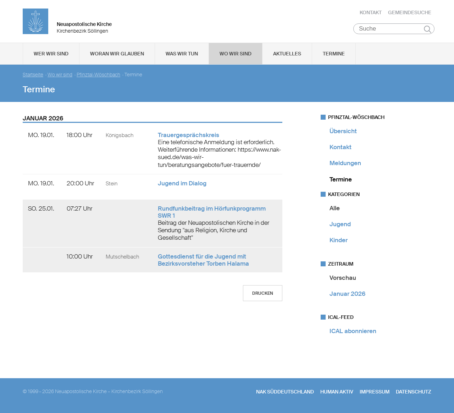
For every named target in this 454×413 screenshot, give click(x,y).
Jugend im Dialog (182, 183)
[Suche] (393, 28)
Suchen (427, 29)
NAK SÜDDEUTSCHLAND (285, 392)
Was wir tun (182, 53)
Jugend (340, 224)
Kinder (339, 240)
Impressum (374, 392)
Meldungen (345, 163)
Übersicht (343, 131)
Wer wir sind (51, 53)
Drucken (262, 293)
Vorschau (343, 278)
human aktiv (336, 392)
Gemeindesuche (409, 12)
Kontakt (371, 12)
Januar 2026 (347, 294)
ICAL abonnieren (353, 331)
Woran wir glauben (117, 53)
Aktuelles (287, 53)
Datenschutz (413, 392)
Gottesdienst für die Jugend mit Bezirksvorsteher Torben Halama (203, 259)
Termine (334, 53)
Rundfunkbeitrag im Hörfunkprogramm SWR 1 (212, 212)
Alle (335, 208)
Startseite (33, 75)
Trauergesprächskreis (188, 135)
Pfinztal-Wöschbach (98, 75)
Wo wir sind (235, 53)
